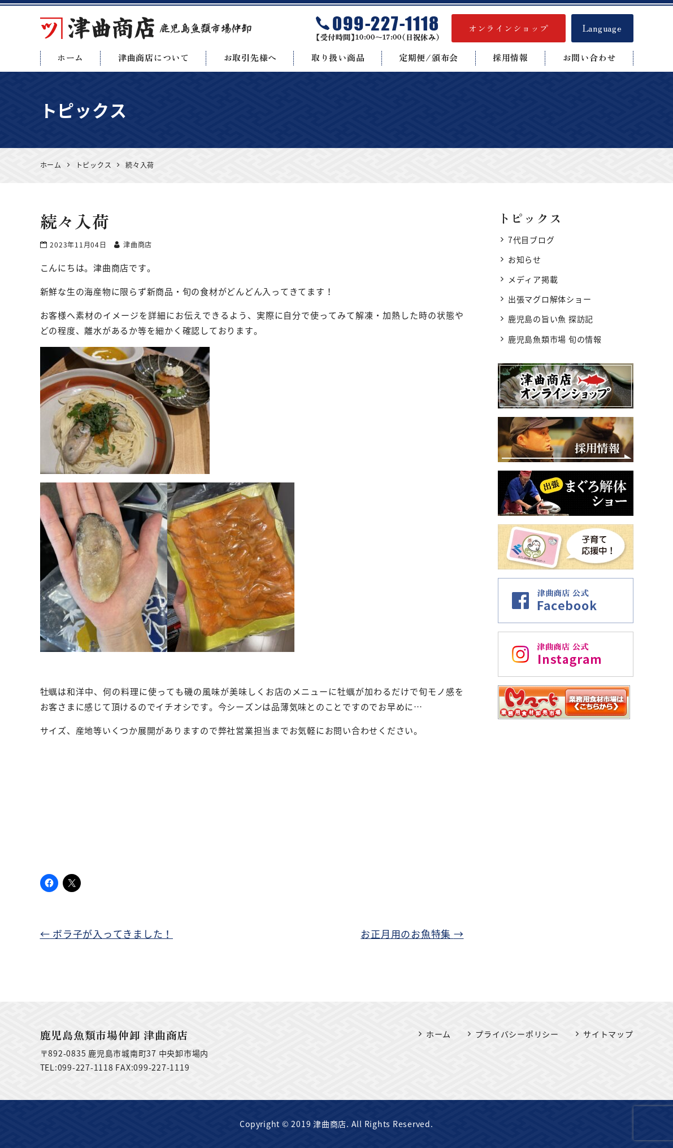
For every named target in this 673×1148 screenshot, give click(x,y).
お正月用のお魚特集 (412, 934)
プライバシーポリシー (517, 1034)
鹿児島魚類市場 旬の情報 (555, 339)
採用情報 (510, 57)
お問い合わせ (589, 57)
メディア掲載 (533, 279)
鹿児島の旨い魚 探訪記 (550, 318)
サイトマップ (608, 1034)
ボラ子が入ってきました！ (106, 934)
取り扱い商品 (338, 57)
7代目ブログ (531, 239)
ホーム (70, 57)
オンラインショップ (508, 28)
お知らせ (524, 259)
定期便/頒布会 (428, 57)
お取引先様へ (250, 57)
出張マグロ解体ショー (550, 299)
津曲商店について (153, 57)
